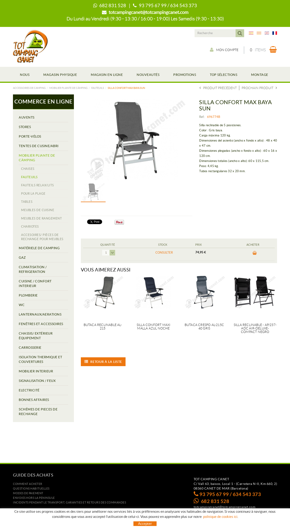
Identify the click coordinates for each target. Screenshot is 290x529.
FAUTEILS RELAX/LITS (37, 185)
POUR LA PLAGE (33, 193)
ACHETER (254, 253)
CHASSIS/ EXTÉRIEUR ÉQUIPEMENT (36, 336)
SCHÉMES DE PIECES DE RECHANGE (38, 411)
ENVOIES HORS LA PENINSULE (34, 497)
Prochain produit (259, 88)
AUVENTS (27, 117)
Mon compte (224, 50)
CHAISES (28, 169)
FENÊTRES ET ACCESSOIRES (41, 324)
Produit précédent (218, 88)
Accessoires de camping (29, 88)
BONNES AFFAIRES (34, 400)
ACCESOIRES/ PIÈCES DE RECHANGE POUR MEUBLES (42, 237)
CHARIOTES (30, 226)
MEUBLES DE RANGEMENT (41, 218)
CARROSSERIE (30, 347)
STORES (25, 127)
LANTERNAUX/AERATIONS (40, 314)
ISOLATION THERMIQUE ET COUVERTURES (40, 359)
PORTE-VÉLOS (30, 136)
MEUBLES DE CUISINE (37, 210)
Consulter (164, 252)
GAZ (22, 257)
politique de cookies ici (220, 517)
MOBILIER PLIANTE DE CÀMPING (68, 88)
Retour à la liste (103, 362)
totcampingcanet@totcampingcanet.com (148, 12)
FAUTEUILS (97, 88)
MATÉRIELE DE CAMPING (39, 248)
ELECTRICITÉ (29, 390)
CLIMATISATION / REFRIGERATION (33, 269)
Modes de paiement (28, 493)
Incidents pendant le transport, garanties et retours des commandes (69, 502)
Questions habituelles (31, 488)
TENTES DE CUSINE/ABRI (39, 146)
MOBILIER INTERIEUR (36, 371)
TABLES (26, 201)
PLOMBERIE (28, 295)
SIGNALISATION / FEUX (37, 381)
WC (22, 305)
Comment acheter (27, 483)
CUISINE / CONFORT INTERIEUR (35, 283)
